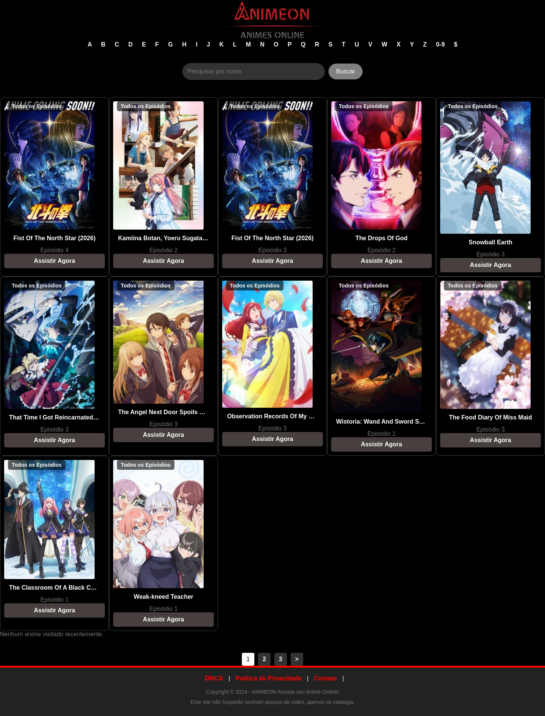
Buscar (345, 71)
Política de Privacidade (268, 678)
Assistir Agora (54, 261)
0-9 (441, 44)
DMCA (214, 678)
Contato (325, 678)
